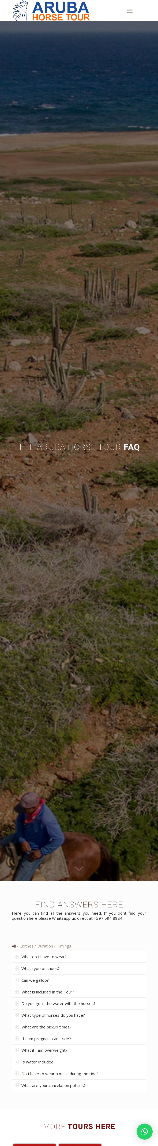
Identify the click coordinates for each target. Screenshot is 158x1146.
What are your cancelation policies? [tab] (50, 1085)
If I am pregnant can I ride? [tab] (43, 1038)
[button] (145, 1132)
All (14, 946)
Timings (64, 946)
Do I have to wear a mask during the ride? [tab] (57, 1073)
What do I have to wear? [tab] (41, 956)
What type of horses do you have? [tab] (50, 1015)
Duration (45, 946)
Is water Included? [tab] (35, 1062)
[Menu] (130, 10)
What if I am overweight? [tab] (41, 1050)
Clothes (26, 946)
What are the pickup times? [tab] (43, 1027)
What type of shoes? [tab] (37, 968)
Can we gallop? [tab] (32, 980)
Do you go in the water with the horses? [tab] (55, 1003)
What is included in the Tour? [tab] (44, 992)
